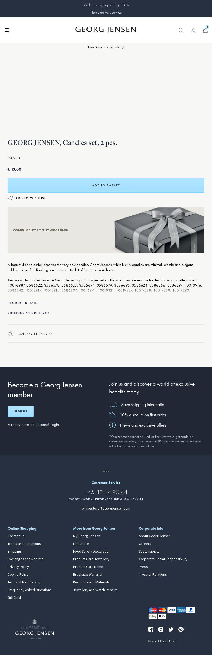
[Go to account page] (194, 30)
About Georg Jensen (155, 536)
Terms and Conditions (24, 544)
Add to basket (106, 185)
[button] (181, 33)
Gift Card (14, 598)
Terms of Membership (24, 582)
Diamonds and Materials (91, 582)
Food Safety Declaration (91, 551)
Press (143, 567)
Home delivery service (106, 12)
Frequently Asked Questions (30, 590)
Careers (145, 544)
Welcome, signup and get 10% (106, 4)
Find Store (81, 544)
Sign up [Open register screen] (20, 411)
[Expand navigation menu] (7, 29)
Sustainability (149, 551)
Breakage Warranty (88, 574)
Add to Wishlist (30, 198)
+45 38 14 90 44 (106, 492)
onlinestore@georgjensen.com (106, 508)
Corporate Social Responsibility (163, 559)
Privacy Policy (18, 567)
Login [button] (55, 424)
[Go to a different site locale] (106, 471)
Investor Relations (153, 574)
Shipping (14, 551)
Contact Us (16, 536)
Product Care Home (88, 567)
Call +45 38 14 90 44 (30, 333)
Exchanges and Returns (25, 559)
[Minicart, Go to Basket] (205, 30)
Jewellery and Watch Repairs (95, 590)
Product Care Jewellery (91, 559)
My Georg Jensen (86, 536)
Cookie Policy (18, 574)
